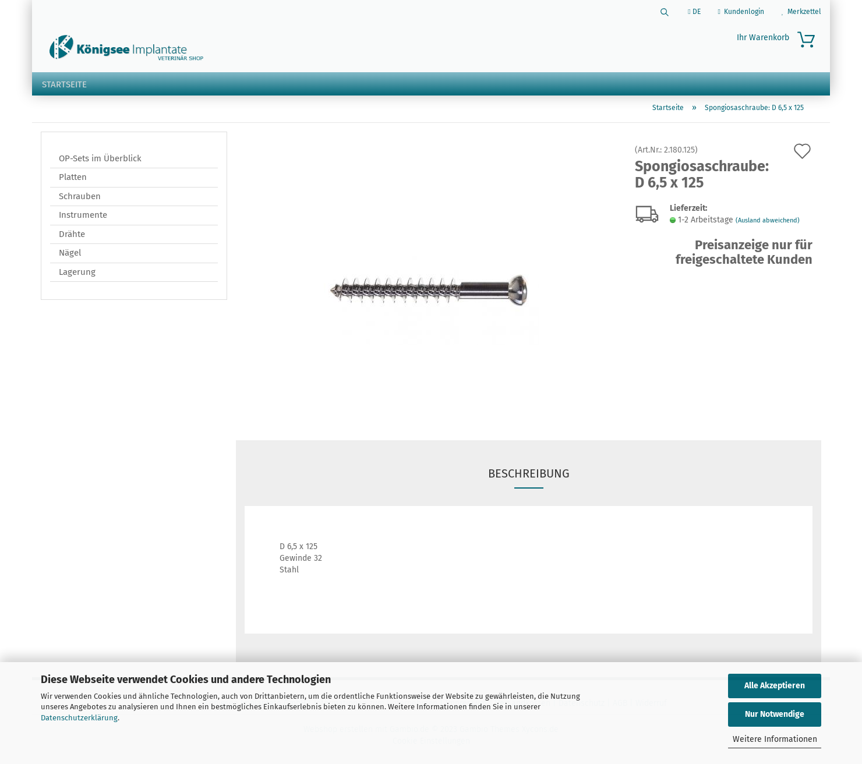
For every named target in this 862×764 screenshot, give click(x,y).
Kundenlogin (741, 12)
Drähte (72, 236)
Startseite (64, 84)
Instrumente (83, 217)
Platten (73, 179)
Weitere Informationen (775, 739)
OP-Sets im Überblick (100, 160)
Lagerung (77, 274)
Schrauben (80, 198)
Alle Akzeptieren (774, 686)
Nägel (70, 255)
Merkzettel (801, 12)
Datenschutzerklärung (79, 717)
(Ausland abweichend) (768, 223)
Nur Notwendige (774, 714)
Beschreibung (529, 476)
